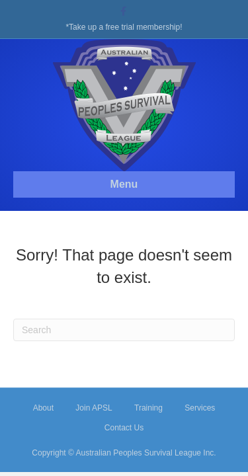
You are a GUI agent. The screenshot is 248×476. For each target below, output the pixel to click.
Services (200, 408)
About (43, 408)
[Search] (124, 330)
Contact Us (124, 427)
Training (148, 408)
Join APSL (93, 408)
